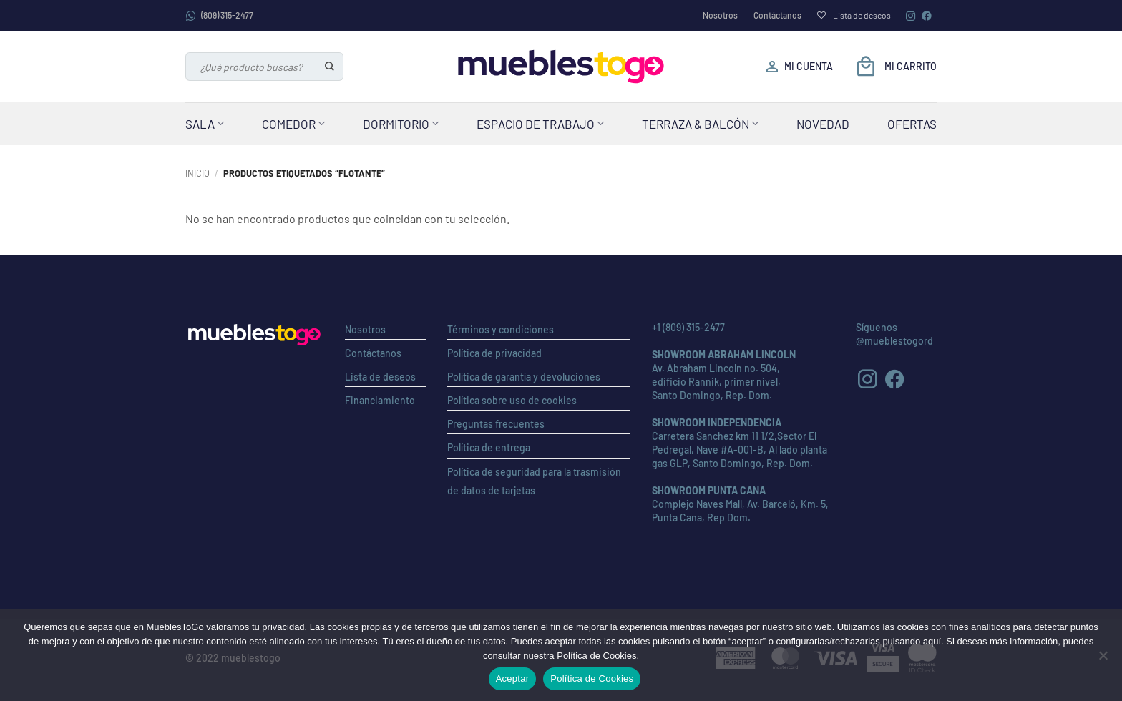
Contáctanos (777, 15)
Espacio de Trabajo (540, 124)
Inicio (197, 173)
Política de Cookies (591, 678)
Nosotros (720, 15)
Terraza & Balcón (700, 124)
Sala (204, 124)
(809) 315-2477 (219, 15)
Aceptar (513, 678)
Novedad (822, 124)
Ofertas (912, 124)
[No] (1102, 659)
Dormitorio (401, 124)
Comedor (293, 124)
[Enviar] (330, 66)
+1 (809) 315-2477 (688, 327)
